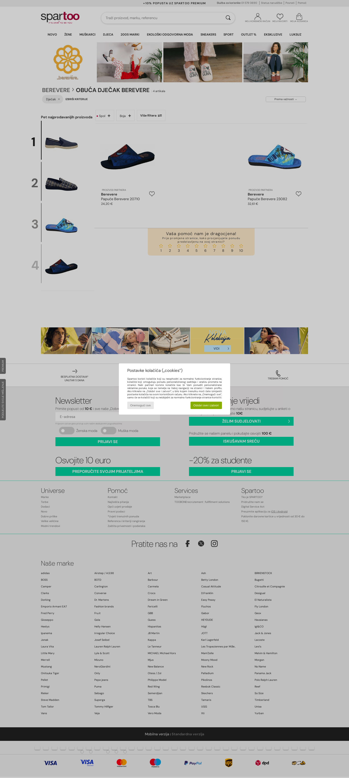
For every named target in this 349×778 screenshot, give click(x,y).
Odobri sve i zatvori (206, 405)
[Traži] (228, 18)
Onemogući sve (140, 405)
